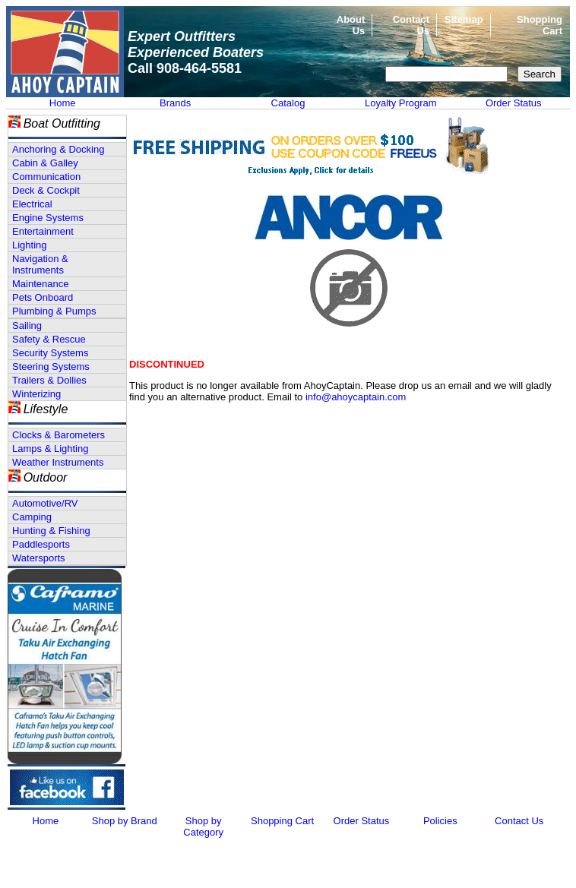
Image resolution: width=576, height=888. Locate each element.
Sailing (27, 325)
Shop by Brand (124, 820)
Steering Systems (51, 366)
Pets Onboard (42, 297)
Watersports (38, 558)
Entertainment (43, 231)
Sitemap (464, 19)
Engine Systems (48, 217)
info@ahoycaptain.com (355, 397)
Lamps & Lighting (50, 448)
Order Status (514, 103)
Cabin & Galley (45, 163)
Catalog (288, 103)
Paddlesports (41, 544)
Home (62, 103)
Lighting (29, 245)
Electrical (32, 204)
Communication (46, 176)
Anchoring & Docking (58, 149)
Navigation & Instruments (40, 264)
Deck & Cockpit (46, 190)
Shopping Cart (282, 820)
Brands (175, 103)
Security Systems (50, 353)
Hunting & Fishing (51, 530)
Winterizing (36, 394)
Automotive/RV (45, 503)
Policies (440, 820)
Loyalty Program (401, 103)
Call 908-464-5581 (185, 68)
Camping (32, 517)
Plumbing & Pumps (54, 311)
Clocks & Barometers (58, 435)
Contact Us (519, 820)
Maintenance (40, 283)
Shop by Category (203, 826)
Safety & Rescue (49, 339)
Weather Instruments (57, 462)
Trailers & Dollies (49, 380)
